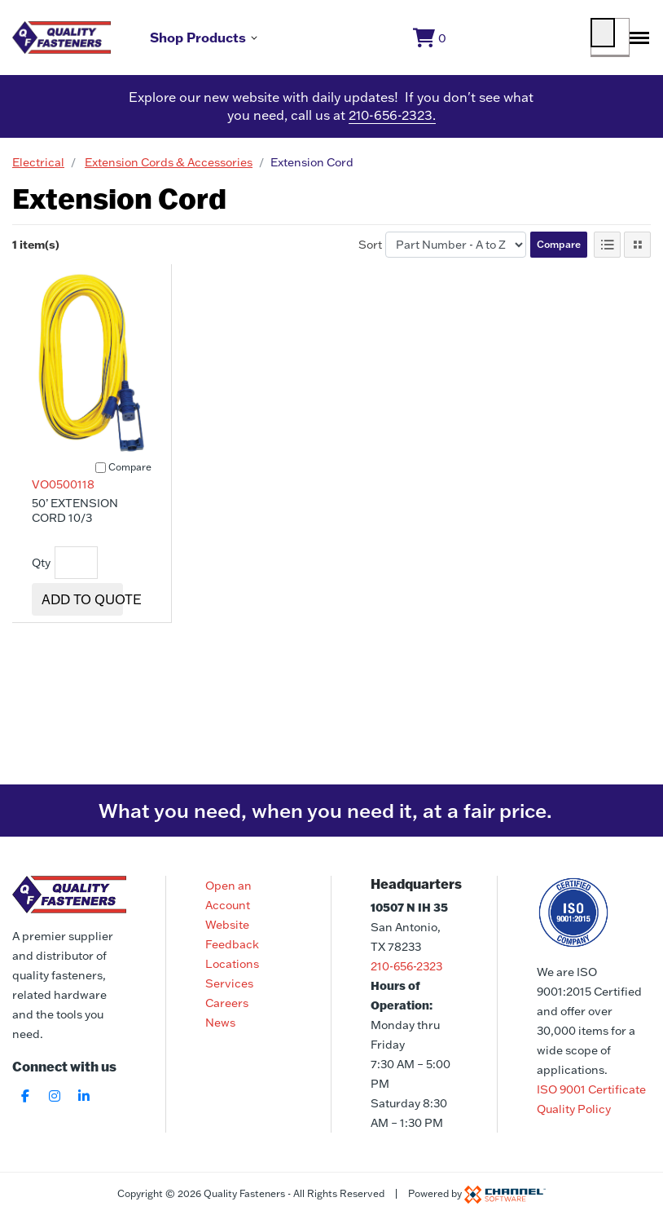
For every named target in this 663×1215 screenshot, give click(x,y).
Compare (559, 251)
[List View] (607, 251)
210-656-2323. (392, 122)
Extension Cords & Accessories (168, 168)
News (220, 1022)
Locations (232, 964)
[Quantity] (76, 570)
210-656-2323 (406, 966)
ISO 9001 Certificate (591, 1089)
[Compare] (100, 474)
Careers (226, 1003)
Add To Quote (92, 606)
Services (229, 983)
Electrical (38, 168)
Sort (370, 251)
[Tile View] (637, 251)
